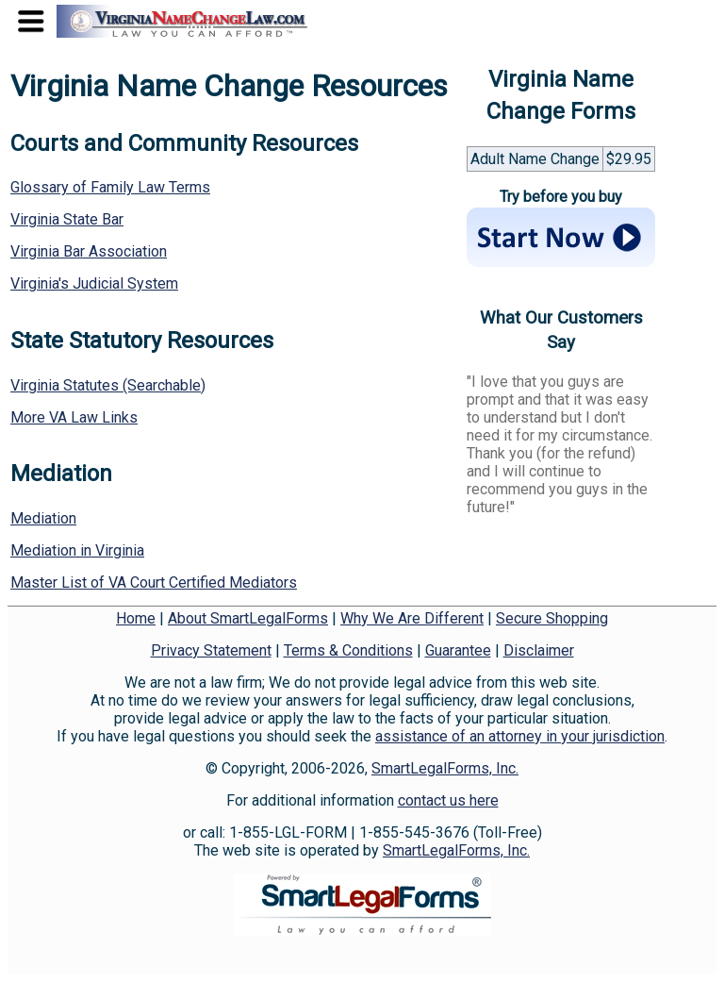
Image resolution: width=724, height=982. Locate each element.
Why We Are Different (412, 618)
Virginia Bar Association (88, 251)
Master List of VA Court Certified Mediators (153, 582)
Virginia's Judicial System (94, 283)
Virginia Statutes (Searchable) (108, 385)
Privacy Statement (211, 650)
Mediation (43, 518)
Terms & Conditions (348, 650)
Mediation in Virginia (77, 550)
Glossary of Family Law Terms (110, 187)
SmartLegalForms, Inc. (444, 768)
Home (136, 618)
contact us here (448, 800)
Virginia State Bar (66, 219)
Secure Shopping (552, 618)
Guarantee (458, 650)
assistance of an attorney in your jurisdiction (520, 736)
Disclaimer (538, 650)
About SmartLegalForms (248, 618)
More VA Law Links (74, 417)
